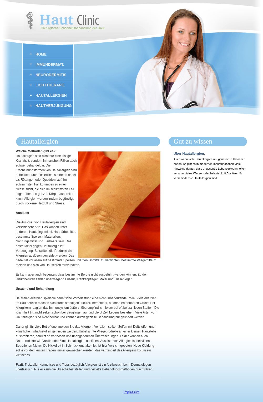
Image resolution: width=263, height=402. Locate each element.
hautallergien (51, 95)
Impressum (131, 392)
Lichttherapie (50, 85)
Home (41, 54)
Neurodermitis (51, 75)
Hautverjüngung (54, 106)
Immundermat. (50, 64)
